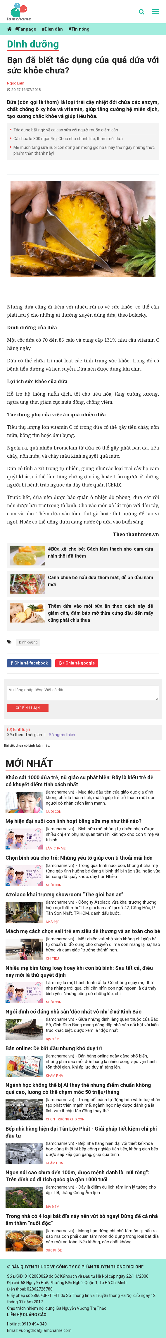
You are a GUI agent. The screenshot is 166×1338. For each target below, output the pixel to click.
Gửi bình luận (28, 708)
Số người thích (62, 734)
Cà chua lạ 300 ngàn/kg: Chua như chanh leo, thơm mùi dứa (68, 138)
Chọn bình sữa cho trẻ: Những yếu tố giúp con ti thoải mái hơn (79, 858)
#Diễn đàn (52, 29)
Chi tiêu (52, 958)
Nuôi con (53, 812)
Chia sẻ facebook (31, 663)
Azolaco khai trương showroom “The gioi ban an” (64, 894)
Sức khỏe (54, 1250)
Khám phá (54, 1076)
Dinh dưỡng (33, 44)
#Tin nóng (78, 29)
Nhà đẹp (53, 922)
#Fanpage (25, 29)
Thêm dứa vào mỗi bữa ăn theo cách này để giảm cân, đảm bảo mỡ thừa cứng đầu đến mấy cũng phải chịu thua (100, 613)
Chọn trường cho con (65, 1119)
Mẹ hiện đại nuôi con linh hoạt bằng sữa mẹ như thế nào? (73, 821)
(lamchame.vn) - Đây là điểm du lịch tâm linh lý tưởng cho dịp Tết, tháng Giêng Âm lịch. (101, 1189)
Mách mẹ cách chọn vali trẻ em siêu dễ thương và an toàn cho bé (83, 931)
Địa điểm (52, 1039)
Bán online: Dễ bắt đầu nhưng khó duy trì (54, 1048)
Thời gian (33, 734)
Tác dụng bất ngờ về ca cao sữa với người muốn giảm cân (65, 130)
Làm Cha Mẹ (55, 848)
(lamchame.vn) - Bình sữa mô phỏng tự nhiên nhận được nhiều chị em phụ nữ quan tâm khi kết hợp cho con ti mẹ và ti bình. (102, 834)
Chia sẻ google (80, 663)
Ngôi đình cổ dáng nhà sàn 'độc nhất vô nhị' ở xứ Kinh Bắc (73, 1012)
